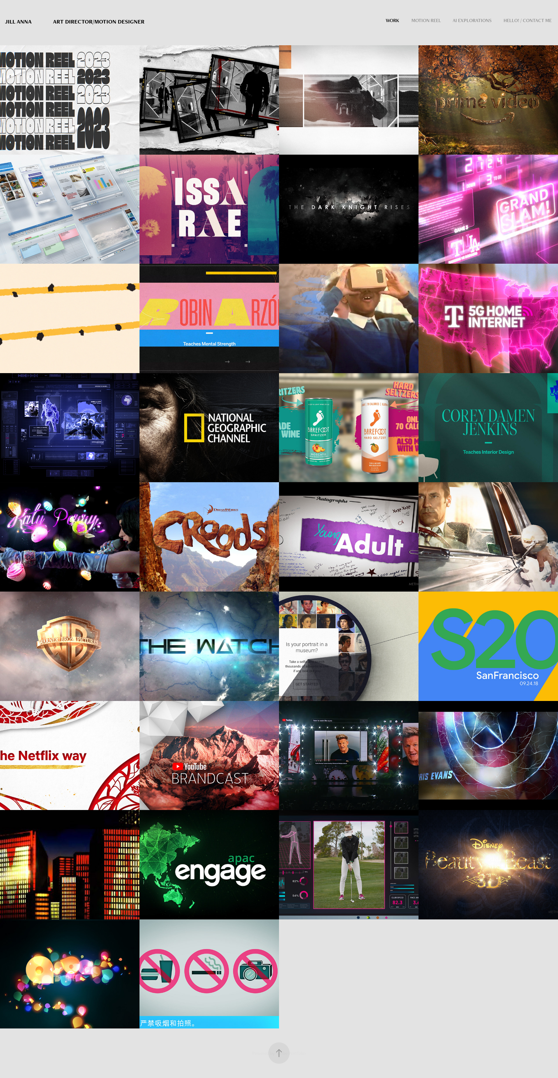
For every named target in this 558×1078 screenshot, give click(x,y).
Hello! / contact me (528, 20)
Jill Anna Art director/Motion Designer (74, 21)
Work (392, 20)
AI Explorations (472, 20)
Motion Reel (426, 20)
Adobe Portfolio (290, 1053)
